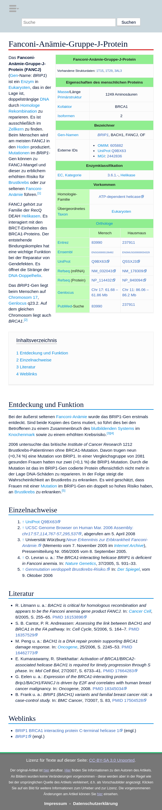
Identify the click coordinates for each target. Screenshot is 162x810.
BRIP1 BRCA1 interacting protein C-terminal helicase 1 (67, 730)
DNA (44, 99)
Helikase (128, 175)
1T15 (100, 70)
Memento (53, 545)
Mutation (49, 486)
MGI (101, 156)
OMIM (103, 145)
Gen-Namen (67, 135)
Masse (63, 92)
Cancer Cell (140, 611)
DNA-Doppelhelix (24, 275)
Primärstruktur (69, 97)
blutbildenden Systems (112, 428)
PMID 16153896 (67, 617)
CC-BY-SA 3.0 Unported (112, 760)
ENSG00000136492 (103, 252)
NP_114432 (102, 280)
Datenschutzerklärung (95, 803)
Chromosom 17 (23, 297)
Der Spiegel (128, 569)
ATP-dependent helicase (119, 197)
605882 (116, 145)
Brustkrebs (18, 182)
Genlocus (65, 292)
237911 (128, 242)
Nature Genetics (80, 563)
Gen (14, 75)
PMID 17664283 (118, 670)
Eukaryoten (121, 211)
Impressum (55, 803)
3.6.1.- (113, 175)
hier (46, 770)
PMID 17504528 (127, 700)
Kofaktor (64, 107)
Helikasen (31, 216)
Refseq (63, 271)
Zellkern (16, 129)
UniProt (104, 151)
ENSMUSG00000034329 (136, 252)
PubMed (64, 306)
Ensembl (64, 252)
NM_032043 (102, 271)
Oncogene (67, 647)
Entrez (63, 242)
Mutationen (18, 152)
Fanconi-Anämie (71, 416)
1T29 (109, 70)
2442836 (114, 156)
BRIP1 (103, 135)
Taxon (62, 214)
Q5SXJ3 (129, 261)
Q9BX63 (119, 151)
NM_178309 (132, 271)
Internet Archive (129, 545)
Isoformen (66, 116)
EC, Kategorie (69, 175)
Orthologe (104, 223)
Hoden (23, 147)
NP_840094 (132, 280)
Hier (67, 770)
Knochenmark (21, 434)
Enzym (27, 81)
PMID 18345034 (108, 688)
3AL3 (118, 70)
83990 (97, 242)
